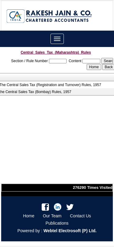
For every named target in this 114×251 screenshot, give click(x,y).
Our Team (52, 215)
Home (28, 215)
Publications (57, 223)
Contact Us (80, 215)
